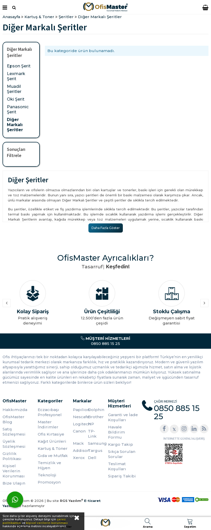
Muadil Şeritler (14, 89)
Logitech (80, 423)
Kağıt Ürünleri (52, 441)
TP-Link (92, 434)
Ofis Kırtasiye (51, 434)
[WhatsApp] (15, 499)
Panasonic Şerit (18, 109)
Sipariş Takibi (122, 476)
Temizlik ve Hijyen (49, 465)
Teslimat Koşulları (117, 466)
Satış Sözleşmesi (14, 432)
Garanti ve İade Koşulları (123, 417)
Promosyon (49, 482)
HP (91, 423)
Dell (92, 457)
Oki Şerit (15, 99)
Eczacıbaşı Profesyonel (50, 412)
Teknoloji (47, 475)
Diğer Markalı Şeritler (15, 124)
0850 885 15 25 (105, 341)
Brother (95, 416)
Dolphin (95, 409)
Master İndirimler (48, 424)
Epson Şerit (19, 66)
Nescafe (80, 416)
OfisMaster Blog (13, 419)
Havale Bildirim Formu (116, 432)
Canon (79, 431)
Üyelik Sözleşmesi (14, 444)
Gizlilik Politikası (12, 456)
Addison (80, 450)
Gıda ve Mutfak (53, 455)
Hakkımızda (15, 409)
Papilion (80, 409)
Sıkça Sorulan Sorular (121, 454)
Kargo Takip (120, 444)
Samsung (95, 443)
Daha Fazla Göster (105, 228)
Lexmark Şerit (16, 76)
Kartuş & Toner (53, 448)
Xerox (79, 457)
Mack (78, 443)
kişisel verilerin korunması (47, 523)
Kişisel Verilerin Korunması (14, 470)
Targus (95, 450)
